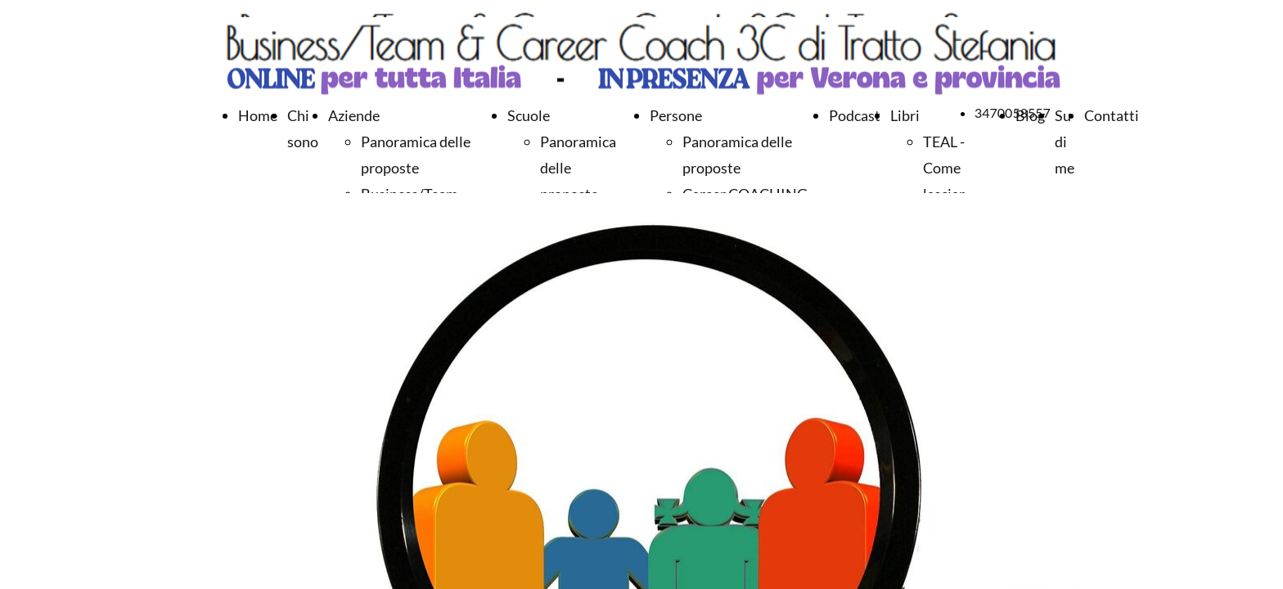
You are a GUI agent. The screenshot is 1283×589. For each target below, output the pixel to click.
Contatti (1111, 115)
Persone (676, 115)
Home (257, 115)
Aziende (354, 115)
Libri (905, 115)
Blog (1030, 115)
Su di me (1064, 141)
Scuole (528, 115)
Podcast (854, 115)
